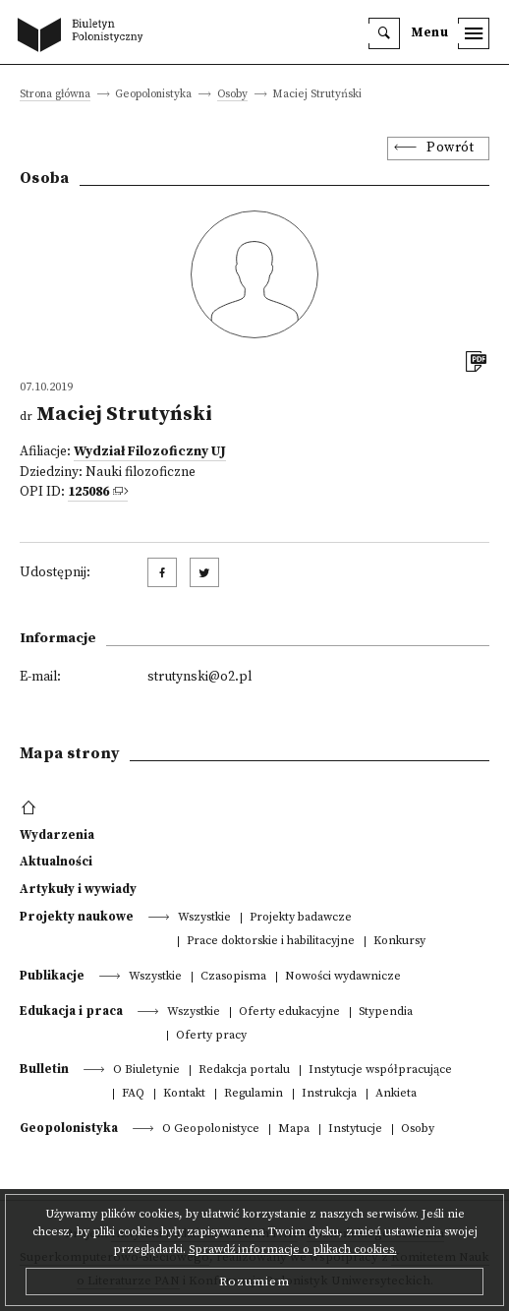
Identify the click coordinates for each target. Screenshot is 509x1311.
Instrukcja (329, 1094)
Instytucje (355, 1129)
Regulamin (253, 1094)
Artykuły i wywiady (78, 889)
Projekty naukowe (77, 916)
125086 (88, 492)
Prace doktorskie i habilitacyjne (271, 941)
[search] (384, 33)
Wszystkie (204, 918)
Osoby (232, 95)
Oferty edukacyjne (289, 1012)
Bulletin (44, 1069)
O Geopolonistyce (210, 1129)
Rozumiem (254, 1281)
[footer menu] (31, 808)
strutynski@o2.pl (199, 677)
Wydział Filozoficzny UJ (150, 452)
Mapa (294, 1129)
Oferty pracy (211, 1036)
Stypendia (386, 1012)
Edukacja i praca (71, 1011)
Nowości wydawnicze (343, 977)
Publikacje (52, 975)
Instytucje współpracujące (380, 1070)
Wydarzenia (57, 835)
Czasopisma (233, 977)
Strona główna (55, 95)
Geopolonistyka (69, 1128)
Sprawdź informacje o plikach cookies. (293, 1249)
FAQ (133, 1094)
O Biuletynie (146, 1070)
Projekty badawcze (301, 918)
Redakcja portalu (244, 1070)
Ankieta (396, 1094)
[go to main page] (84, 36)
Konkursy (399, 941)
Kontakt (184, 1094)
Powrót (450, 148)
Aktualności (56, 861)
